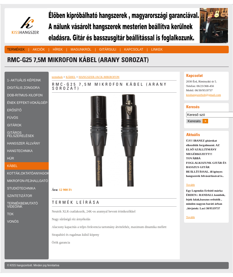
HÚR (10, 158)
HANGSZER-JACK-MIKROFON (99, 76)
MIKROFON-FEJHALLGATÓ (27, 181)
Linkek (157, 49)
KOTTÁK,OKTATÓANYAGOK (28, 173)
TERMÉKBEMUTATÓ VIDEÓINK (22, 205)
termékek (57, 76)
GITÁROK (14, 125)
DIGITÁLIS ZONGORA (23, 88)
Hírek (58, 49)
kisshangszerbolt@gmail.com (203, 94)
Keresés (194, 121)
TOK (10, 214)
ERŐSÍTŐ (14, 110)
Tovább (190, 184)
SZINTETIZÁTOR (19, 196)
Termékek (16, 49)
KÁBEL (12, 166)
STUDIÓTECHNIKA (21, 188)
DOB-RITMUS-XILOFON (25, 95)
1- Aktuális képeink (24, 80)
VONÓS (13, 221)
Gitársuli (107, 49)
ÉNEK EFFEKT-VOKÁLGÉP (27, 103)
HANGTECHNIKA (20, 151)
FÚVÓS (12, 118)
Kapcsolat (133, 49)
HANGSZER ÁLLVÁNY (23, 143)
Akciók (39, 49)
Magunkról (81, 49)
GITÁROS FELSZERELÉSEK (20, 134)
